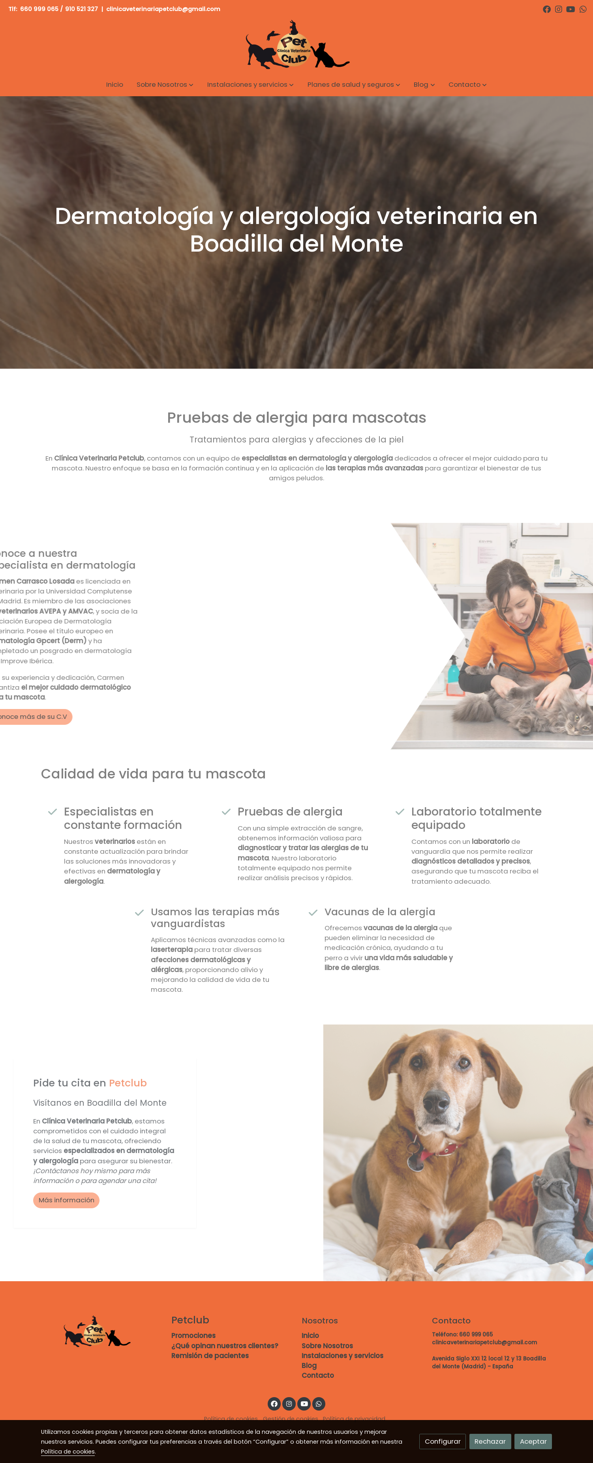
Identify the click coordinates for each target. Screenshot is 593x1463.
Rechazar (490, 1441)
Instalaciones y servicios (342, 1355)
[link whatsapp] (583, 9)
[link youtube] (570, 9)
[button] (165, 84)
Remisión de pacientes (210, 1355)
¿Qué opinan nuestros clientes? (224, 1346)
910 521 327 (81, 9)
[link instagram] (558, 9)
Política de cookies (231, 1419)
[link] (296, 45)
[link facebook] (547, 9)
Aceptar (533, 1441)
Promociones (193, 1335)
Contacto (318, 1375)
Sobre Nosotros (327, 1346)
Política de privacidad (354, 1419)
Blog (309, 1365)
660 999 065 (39, 9)
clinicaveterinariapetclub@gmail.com (164, 9)
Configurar (443, 1441)
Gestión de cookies (290, 1419)
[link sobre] (101, 1331)
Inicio (310, 1335)
